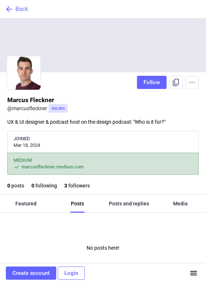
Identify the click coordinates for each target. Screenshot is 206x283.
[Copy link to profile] (176, 82)
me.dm (58, 108)
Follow (152, 82)
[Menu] (192, 82)
